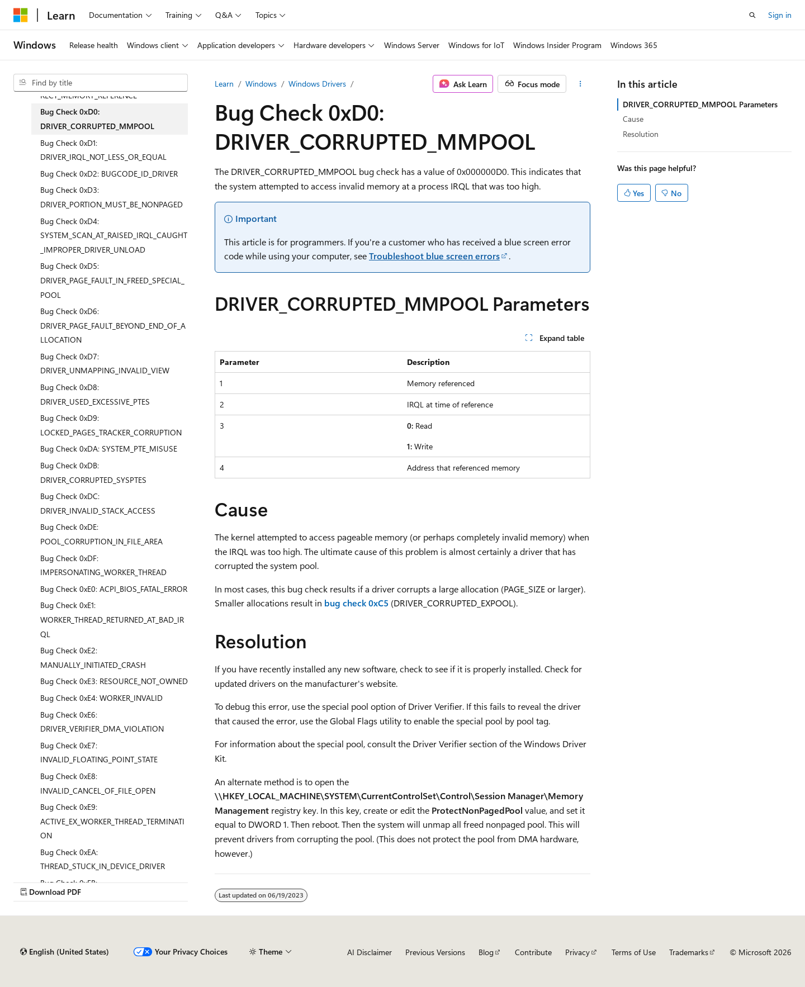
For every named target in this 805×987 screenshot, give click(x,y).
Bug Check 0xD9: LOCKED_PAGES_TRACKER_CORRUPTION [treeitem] (111, 425)
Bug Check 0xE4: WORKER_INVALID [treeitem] (101, 697)
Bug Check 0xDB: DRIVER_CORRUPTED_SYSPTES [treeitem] (93, 472)
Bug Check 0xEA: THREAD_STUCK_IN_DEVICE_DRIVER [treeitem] (102, 859)
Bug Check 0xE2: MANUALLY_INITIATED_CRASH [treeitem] (93, 657)
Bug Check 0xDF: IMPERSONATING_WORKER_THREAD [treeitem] (103, 565)
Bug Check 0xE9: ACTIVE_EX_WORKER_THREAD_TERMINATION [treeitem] (112, 821)
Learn (224, 83)
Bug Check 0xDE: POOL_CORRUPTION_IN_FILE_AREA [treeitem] (101, 534)
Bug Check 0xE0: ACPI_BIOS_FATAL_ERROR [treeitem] (113, 588)
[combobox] (100, 83)
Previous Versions (435, 952)
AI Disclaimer (369, 952)
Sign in (780, 15)
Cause (633, 118)
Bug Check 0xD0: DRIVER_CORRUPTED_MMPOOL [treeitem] (97, 118)
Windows (261, 83)
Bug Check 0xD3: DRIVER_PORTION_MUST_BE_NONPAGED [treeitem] (111, 197)
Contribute (533, 952)
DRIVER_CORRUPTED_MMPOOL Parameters (700, 104)
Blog (486, 952)
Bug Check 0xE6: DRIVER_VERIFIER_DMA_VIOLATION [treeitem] (102, 721)
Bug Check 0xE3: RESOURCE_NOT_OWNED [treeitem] (114, 681)
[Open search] (752, 15)
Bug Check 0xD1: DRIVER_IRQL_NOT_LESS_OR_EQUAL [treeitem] (103, 150)
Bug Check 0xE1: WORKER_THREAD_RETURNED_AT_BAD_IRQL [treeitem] (112, 619)
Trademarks (688, 952)
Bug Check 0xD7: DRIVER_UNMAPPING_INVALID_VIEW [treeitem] (104, 363)
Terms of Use (634, 952)
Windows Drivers (317, 83)
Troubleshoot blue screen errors (434, 256)
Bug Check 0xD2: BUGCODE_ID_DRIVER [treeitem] (109, 173)
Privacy (577, 952)
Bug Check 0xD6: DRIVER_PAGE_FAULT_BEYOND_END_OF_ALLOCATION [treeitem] (113, 325)
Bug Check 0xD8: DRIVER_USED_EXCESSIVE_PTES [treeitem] (95, 394)
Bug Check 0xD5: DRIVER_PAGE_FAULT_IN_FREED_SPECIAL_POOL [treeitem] (112, 280)
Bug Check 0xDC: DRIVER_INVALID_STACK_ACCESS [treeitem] (97, 503)
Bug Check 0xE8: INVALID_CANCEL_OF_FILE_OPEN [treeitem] (97, 783)
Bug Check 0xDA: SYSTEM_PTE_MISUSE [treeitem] (108, 448)
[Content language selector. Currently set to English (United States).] (64, 952)
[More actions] (580, 84)
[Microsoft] (20, 15)
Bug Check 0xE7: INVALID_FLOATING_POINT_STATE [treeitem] (99, 752)
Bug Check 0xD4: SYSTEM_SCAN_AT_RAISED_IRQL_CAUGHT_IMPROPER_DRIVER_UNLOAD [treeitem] (113, 235)
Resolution (641, 134)
